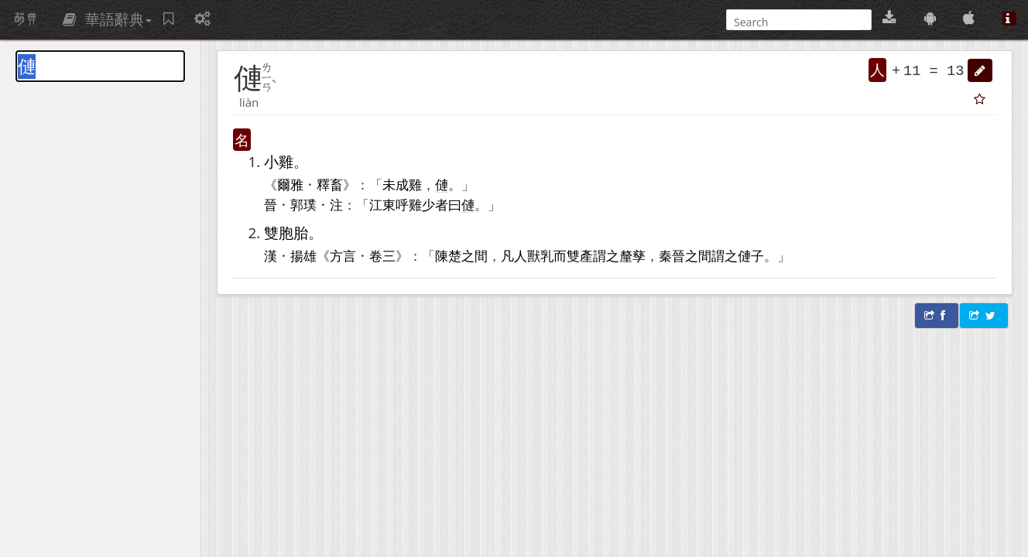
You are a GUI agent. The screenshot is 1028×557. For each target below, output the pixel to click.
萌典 (25, 19)
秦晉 (672, 255)
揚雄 (303, 255)
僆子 (751, 255)
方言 (343, 255)
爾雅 (290, 184)
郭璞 (303, 204)
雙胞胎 (286, 232)
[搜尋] (797, 22)
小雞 (278, 161)
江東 (382, 204)
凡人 (514, 255)
